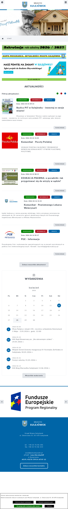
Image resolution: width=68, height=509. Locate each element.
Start (9, 38)
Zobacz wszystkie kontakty (34, 451)
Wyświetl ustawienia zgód (46, 502)
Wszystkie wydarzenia (34, 375)
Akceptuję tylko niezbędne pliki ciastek (28, 506)
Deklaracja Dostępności (11, 493)
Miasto (38, 5)
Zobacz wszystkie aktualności (34, 265)
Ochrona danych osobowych (23, 502)
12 (59, 305)
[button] (57, 93)
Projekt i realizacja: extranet (13, 490)
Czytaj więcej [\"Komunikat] (59, 164)
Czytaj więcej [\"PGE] (59, 254)
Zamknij (49, 506)
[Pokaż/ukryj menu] (65, 2)
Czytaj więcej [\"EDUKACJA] (59, 190)
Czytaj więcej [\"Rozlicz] (59, 127)
